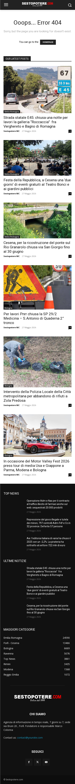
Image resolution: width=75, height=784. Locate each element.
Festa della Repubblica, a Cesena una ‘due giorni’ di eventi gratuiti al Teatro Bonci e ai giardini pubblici (37, 184)
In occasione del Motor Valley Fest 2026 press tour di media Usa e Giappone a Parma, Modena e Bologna (36, 465)
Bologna (8, 308)
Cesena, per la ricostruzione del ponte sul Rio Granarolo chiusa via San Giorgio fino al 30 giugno (37, 247)
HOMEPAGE (48, 42)
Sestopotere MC (11, 131)
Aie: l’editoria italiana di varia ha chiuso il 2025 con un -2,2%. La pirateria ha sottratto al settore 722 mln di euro (49, 542)
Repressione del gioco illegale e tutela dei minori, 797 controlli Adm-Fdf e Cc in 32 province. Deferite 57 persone (48, 523)
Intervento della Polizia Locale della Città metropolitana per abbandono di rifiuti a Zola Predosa (37, 396)
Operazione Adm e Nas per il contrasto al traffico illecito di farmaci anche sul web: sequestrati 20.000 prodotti (48, 504)
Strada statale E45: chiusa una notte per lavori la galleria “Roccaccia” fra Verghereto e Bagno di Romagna (36, 121)
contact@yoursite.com (30, 737)
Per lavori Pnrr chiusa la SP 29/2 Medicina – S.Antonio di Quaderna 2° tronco (34, 318)
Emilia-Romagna (12, 111)
